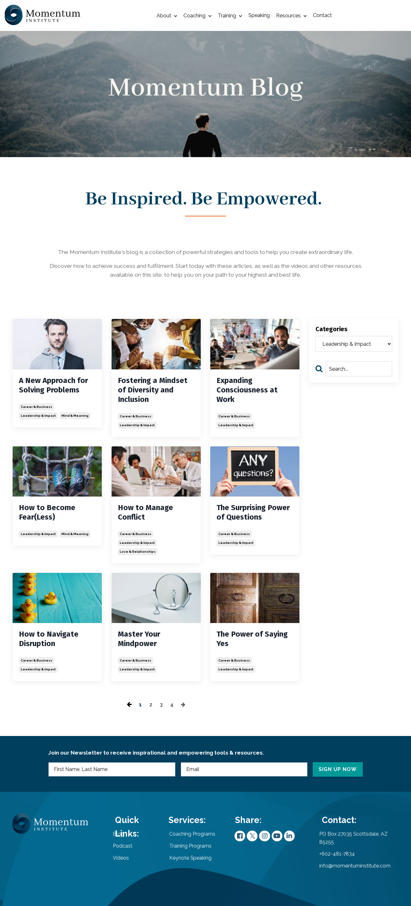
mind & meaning (75, 416)
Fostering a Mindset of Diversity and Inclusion (153, 391)
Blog (122, 840)
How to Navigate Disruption (48, 640)
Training (230, 16)
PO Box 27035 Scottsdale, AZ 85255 (354, 844)
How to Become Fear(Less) (47, 513)
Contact (322, 15)
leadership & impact (38, 416)
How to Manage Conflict (145, 513)
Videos (125, 864)
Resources (291, 16)
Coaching (197, 16)
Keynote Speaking (184, 864)
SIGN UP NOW (336, 772)
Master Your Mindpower (139, 640)
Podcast (126, 852)
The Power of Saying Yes (252, 640)
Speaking (259, 15)
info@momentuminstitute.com (355, 872)
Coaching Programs (186, 840)
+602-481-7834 (337, 860)
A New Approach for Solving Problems (53, 386)
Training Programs (184, 852)
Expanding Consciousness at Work (247, 391)
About (167, 16)
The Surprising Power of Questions (253, 513)
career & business (36, 407)
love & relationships (138, 552)
